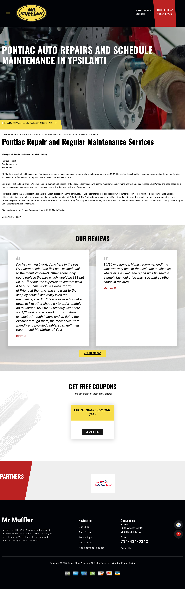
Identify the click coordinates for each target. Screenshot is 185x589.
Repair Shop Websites (79, 563)
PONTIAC (95, 134)
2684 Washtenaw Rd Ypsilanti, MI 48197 (29, 123)
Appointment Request (91, 547)
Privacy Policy (128, 563)
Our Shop (84, 526)
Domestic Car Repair (11, 217)
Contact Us (85, 542)
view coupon (92, 432)
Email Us (126, 548)
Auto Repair (85, 532)
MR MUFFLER (10, 134)
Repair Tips (85, 537)
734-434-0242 (164, 14)
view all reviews (92, 353)
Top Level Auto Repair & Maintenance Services (39, 134)
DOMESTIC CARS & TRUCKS (76, 134)
